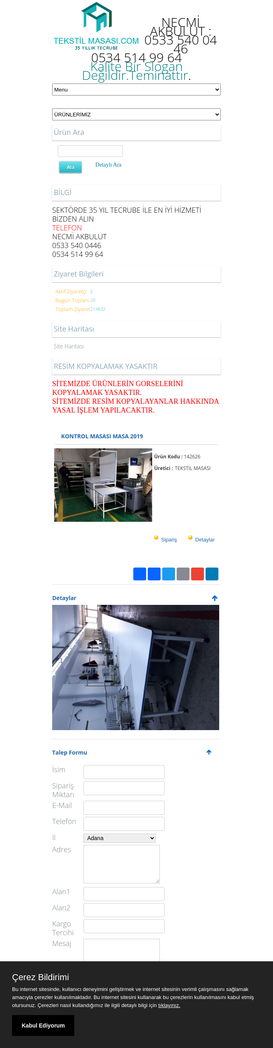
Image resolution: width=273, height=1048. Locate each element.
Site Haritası (69, 346)
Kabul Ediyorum (43, 1025)
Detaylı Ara (109, 165)
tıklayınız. (169, 1005)
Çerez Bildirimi (40, 977)
